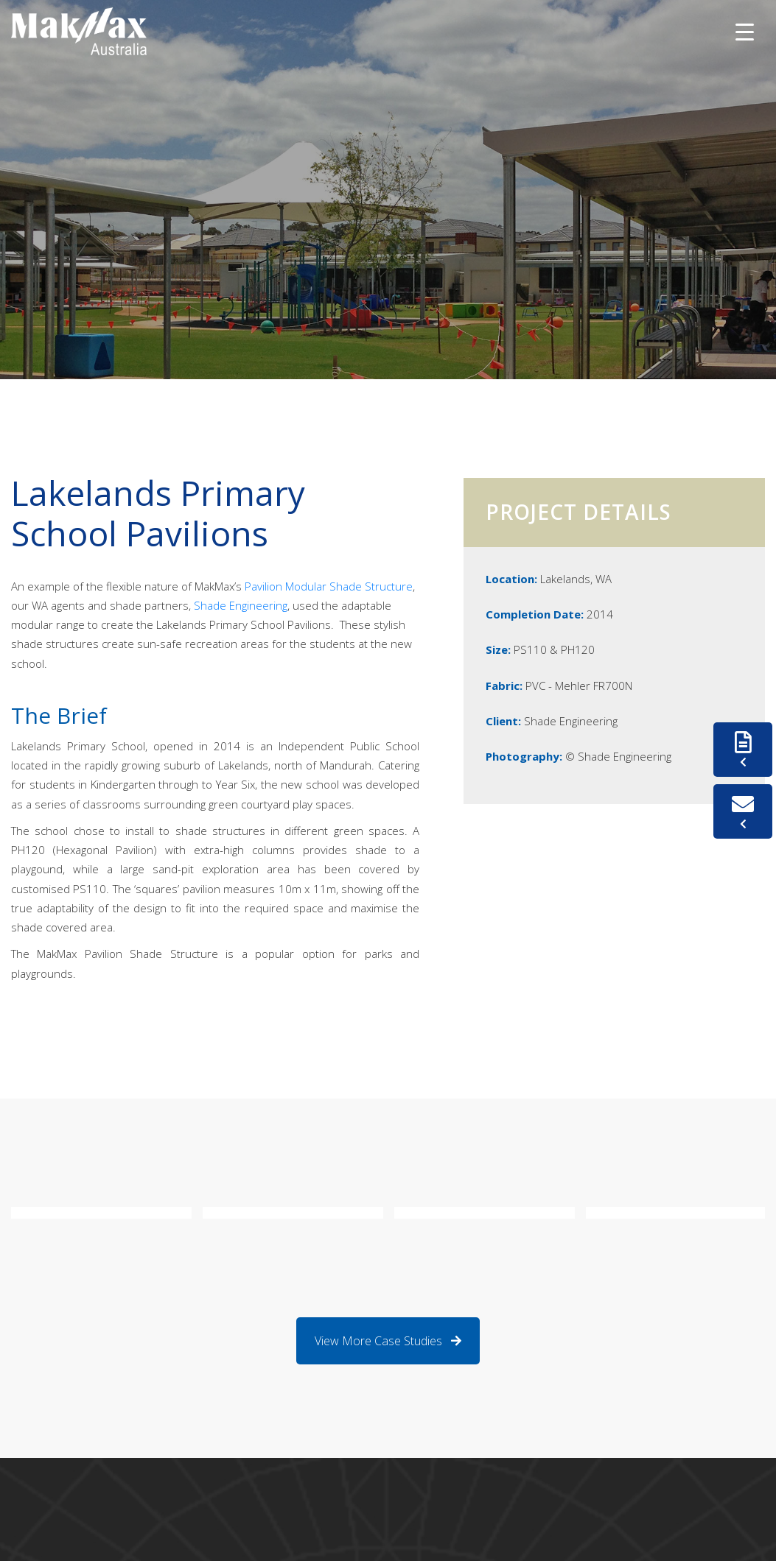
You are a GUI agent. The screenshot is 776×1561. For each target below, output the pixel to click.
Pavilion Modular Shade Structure (329, 586)
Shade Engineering (239, 605)
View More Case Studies (388, 1341)
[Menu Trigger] (744, 31)
